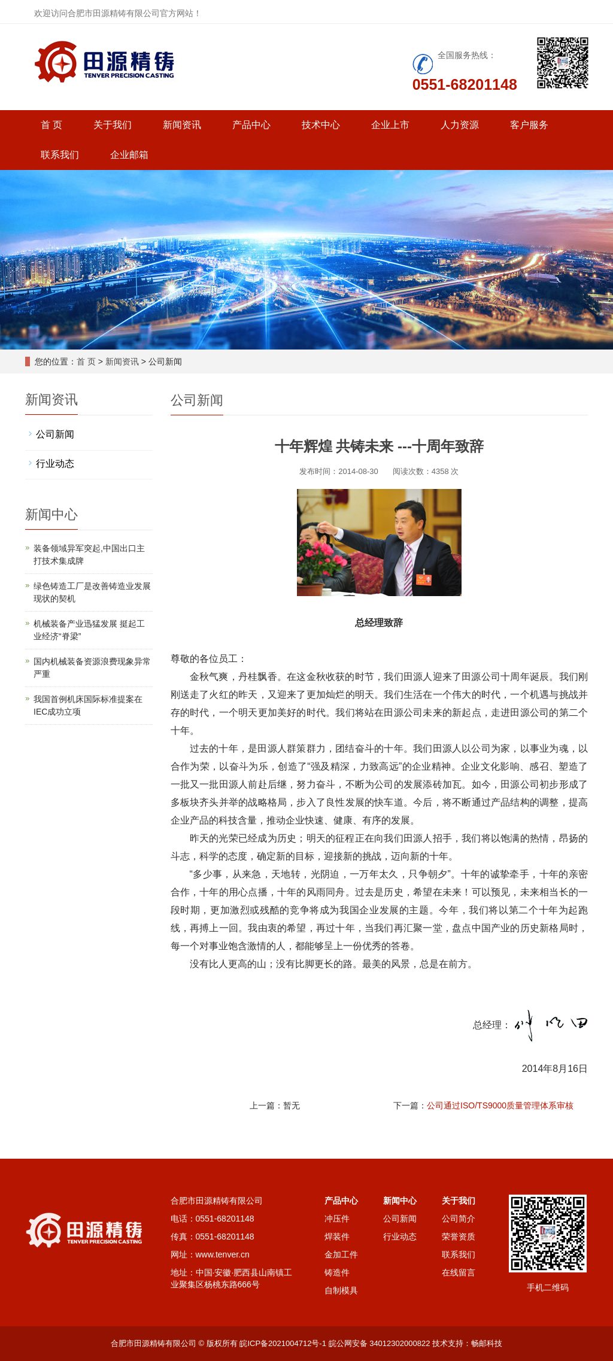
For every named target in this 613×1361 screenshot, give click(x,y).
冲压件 (337, 1218)
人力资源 (460, 125)
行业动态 (55, 463)
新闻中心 (400, 1200)
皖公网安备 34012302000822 (379, 1343)
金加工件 (341, 1254)
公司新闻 (55, 434)
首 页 (51, 125)
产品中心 (251, 125)
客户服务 (529, 125)
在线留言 (458, 1272)
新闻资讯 (182, 125)
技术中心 (321, 125)
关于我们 (112, 125)
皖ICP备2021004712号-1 (282, 1343)
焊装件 (337, 1236)
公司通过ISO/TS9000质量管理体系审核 (500, 1105)
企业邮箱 (129, 155)
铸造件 (337, 1272)
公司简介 (458, 1218)
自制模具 (341, 1290)
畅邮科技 (486, 1343)
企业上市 (390, 125)
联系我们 (60, 155)
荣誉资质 (458, 1236)
